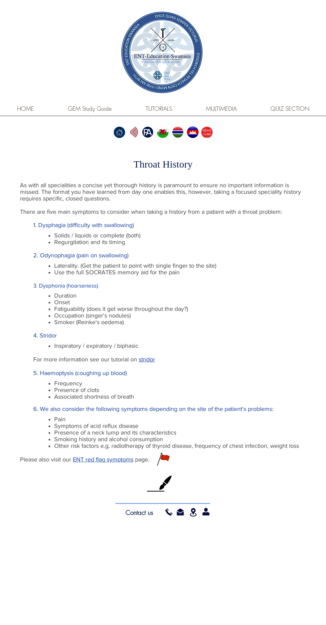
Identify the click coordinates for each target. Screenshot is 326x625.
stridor (147, 359)
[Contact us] (139, 512)
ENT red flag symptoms (103, 459)
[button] (180, 512)
